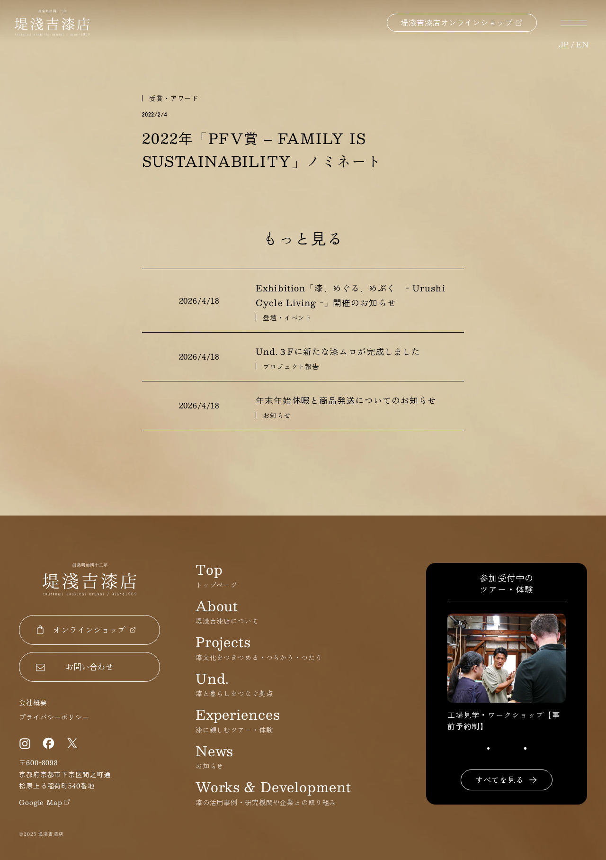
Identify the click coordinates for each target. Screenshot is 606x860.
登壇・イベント (287, 317)
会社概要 (33, 702)
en (582, 44)
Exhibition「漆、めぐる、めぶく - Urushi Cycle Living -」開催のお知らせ (351, 295)
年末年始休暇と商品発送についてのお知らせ (346, 400)
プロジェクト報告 (291, 366)
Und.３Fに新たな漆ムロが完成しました (338, 351)
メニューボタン (574, 23)
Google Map (40, 802)
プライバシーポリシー (54, 717)
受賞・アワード (173, 98)
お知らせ (277, 415)
